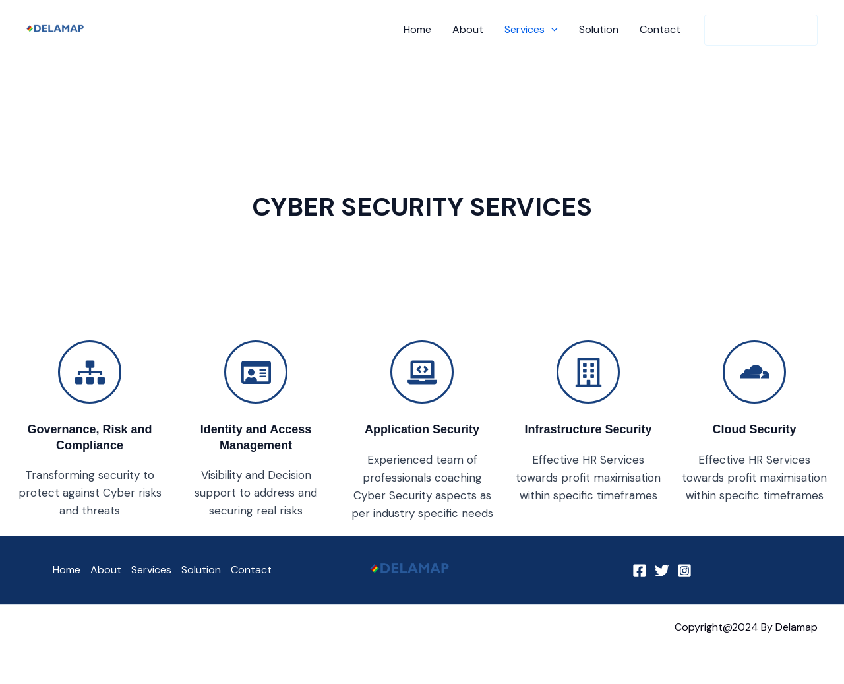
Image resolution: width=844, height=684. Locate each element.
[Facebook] (639, 570)
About (467, 29)
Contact (660, 29)
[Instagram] (684, 570)
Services (531, 30)
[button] (551, 30)
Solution (598, 29)
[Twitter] (662, 570)
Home (417, 29)
